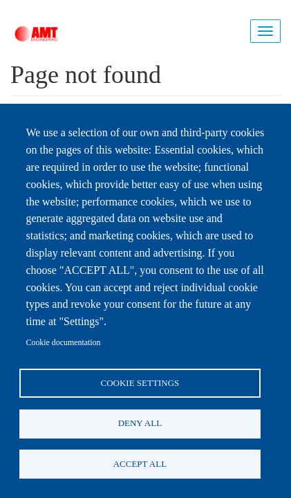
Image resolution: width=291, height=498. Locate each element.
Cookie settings (140, 383)
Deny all (140, 423)
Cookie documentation (63, 342)
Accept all (140, 464)
